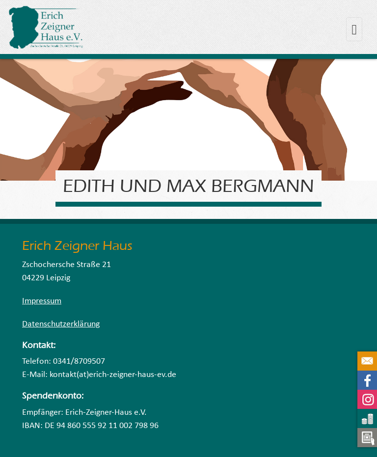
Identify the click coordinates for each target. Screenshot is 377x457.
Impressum (41, 301)
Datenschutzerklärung (61, 324)
